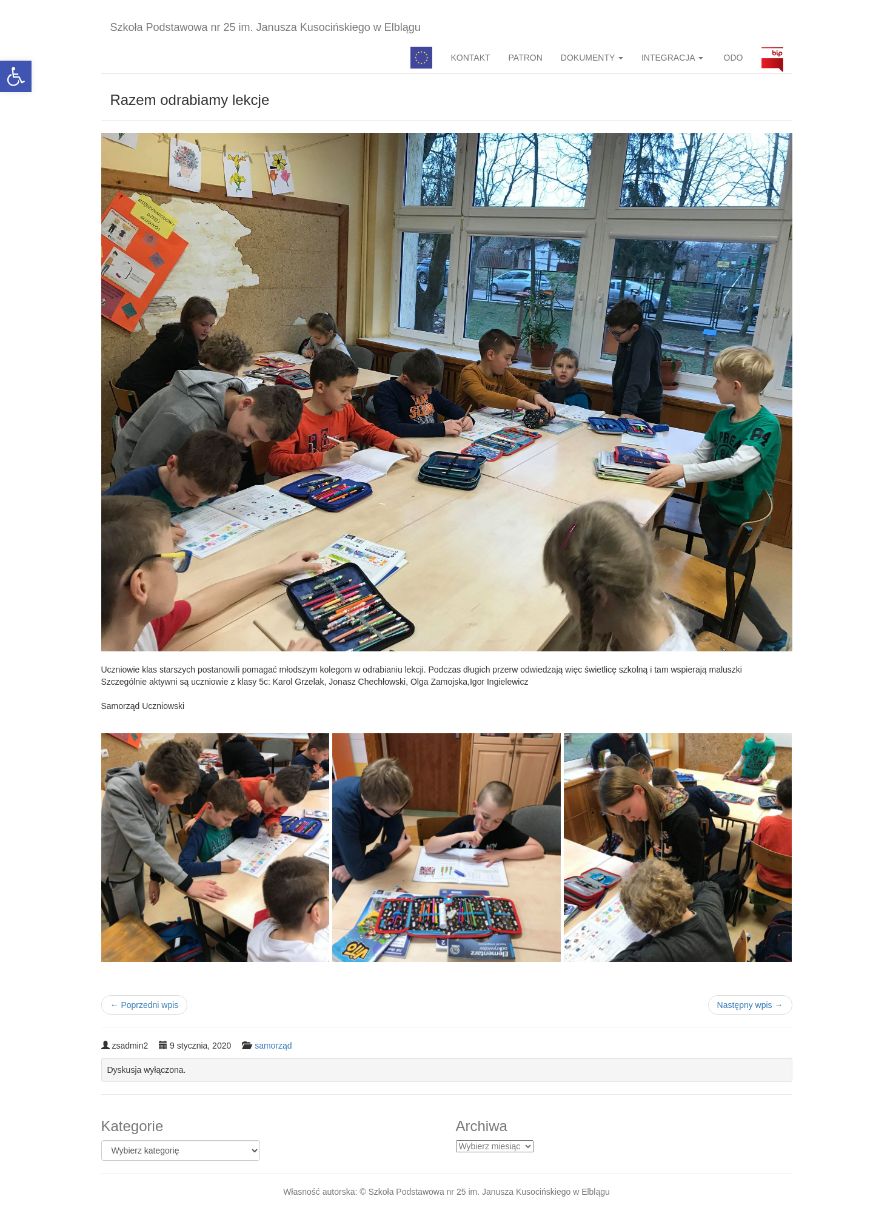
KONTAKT (470, 57)
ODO (732, 57)
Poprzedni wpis (144, 1005)
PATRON (526, 57)
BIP (772, 57)
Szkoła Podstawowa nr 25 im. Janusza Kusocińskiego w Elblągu (265, 27)
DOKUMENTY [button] (592, 57)
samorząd (273, 1045)
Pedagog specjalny (421, 57)
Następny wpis (750, 1005)
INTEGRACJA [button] (672, 57)
